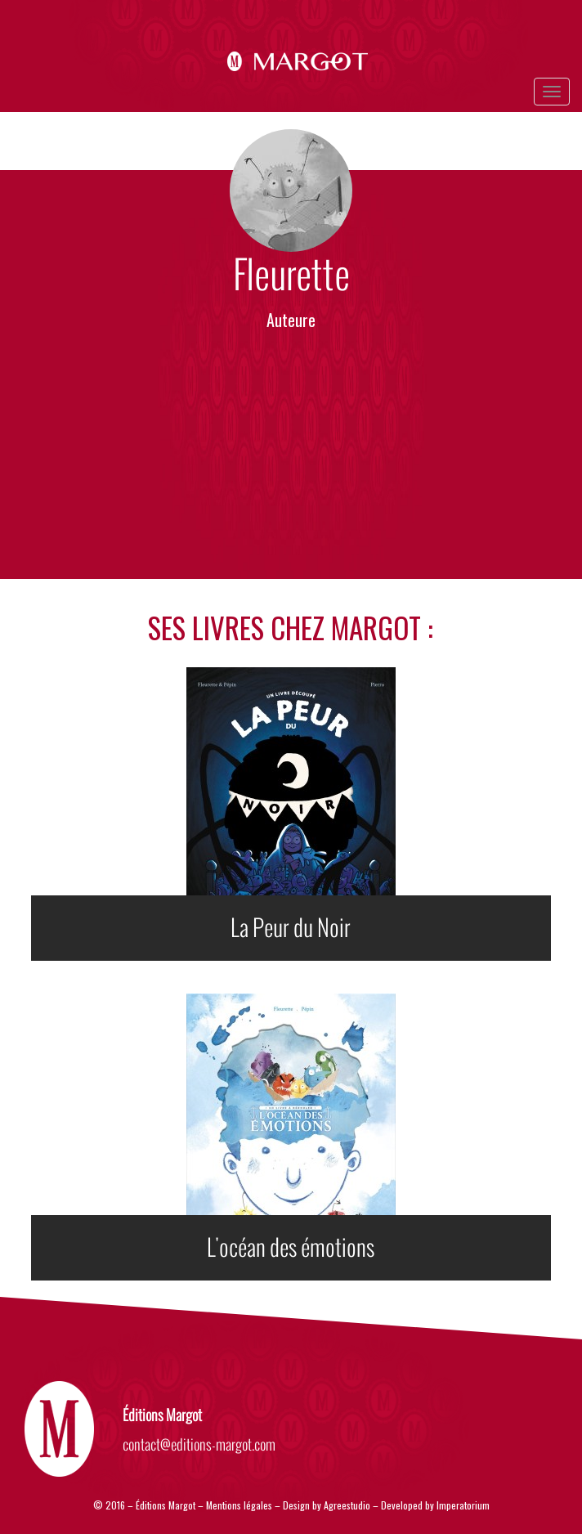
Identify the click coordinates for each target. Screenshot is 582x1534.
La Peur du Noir (291, 928)
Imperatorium (463, 1505)
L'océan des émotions (290, 1247)
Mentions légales (239, 1505)
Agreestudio (348, 1505)
